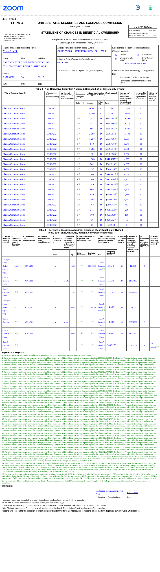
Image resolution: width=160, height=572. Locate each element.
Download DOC (139, 8)
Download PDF (145, 9)
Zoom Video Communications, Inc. (77, 50)
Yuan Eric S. (10, 51)
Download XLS (151, 8)
